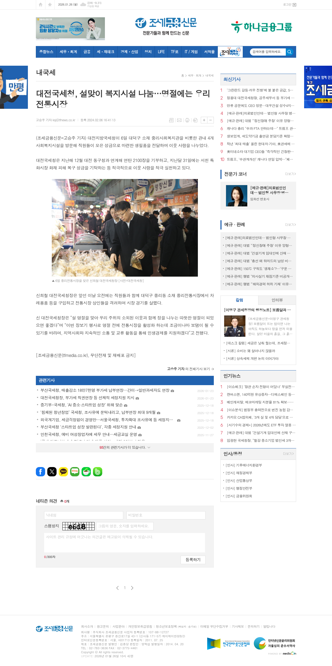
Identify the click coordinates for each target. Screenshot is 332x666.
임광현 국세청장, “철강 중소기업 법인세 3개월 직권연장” (261, 440)
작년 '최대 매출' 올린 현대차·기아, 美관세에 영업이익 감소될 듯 (261, 144)
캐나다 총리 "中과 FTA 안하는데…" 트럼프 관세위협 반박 (261, 128)
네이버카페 (86, 471)
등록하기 (193, 559)
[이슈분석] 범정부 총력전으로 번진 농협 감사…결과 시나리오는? (261, 410)
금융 (86, 51)
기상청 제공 (93, 6)
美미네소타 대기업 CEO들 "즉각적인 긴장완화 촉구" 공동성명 (261, 151)
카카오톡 (63, 471)
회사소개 (87, 626)
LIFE (161, 51)
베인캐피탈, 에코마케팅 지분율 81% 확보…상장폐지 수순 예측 (261, 402)
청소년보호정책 (176, 626)
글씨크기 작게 (210, 120)
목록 (171, 120)
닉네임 (51, 515)
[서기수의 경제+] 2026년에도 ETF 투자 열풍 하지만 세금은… (261, 425)
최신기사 (231, 79)
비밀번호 (135, 515)
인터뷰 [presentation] (277, 300)
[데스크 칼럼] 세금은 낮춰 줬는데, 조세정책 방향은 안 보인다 (259, 343)
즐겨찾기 (49, 4)
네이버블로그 (74, 471)
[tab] (239, 300)
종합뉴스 (46, 51)
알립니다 (269, 626)
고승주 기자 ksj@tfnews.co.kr (55, 120)
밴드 (97, 471)
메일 (179, 120)
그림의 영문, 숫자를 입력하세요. (123, 526)
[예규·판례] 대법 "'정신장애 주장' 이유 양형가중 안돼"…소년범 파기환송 (261, 121)
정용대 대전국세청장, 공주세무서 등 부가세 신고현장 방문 (261, 98)
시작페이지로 (40, 4)
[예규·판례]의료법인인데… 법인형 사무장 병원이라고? (261, 113)
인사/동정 (232, 454)
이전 (117, 588)
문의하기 (253, 626)
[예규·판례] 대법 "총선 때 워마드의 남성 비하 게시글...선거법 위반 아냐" (259, 260)
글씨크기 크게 (204, 120)
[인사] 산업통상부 (238, 480)
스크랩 (195, 120)
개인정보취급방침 (140, 626)
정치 (147, 51)
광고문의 (103, 626)
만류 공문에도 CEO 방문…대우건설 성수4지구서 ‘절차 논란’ (261, 105)
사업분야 (118, 626)
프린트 (187, 120)
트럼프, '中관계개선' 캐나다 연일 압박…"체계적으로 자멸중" (261, 159)
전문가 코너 (235, 174)
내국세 (209, 75)
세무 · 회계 (194, 75)
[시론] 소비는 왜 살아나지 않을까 (250, 350)
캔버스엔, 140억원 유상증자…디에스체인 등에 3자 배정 (261, 394)
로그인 (287, 4)
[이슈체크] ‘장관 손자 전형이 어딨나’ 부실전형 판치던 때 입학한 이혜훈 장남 (261, 387)
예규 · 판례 (234, 224)
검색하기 (289, 52)
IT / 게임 (191, 51)
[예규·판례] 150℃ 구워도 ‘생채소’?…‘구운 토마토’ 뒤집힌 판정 (259, 268)
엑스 (52, 471)
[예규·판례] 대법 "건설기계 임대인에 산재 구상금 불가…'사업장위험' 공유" (259, 253)
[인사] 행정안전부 (238, 488)
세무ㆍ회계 (68, 51)
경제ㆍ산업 (129, 51)
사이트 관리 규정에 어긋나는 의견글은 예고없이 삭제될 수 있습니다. (99, 537)
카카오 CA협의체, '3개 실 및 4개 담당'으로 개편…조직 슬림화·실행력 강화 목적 (261, 417)
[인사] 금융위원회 (238, 495)
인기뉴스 (231, 376)
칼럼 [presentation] (239, 300)
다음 (132, 588)
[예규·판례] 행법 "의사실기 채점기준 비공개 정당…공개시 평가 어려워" (259, 276)
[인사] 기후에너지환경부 (243, 465)
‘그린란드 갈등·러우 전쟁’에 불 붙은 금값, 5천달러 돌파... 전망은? (261, 90)
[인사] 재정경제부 (238, 472)
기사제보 (238, 626)
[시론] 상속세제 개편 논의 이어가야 (252, 358)
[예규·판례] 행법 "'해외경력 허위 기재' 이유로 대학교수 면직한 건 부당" (259, 283)
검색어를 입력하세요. (267, 51)
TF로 (174, 51)
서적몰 (209, 51)
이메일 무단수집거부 (214, 626)
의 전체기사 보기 (188, 368)
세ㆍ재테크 (105, 51)
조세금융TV (230, 52)
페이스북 (40, 471)
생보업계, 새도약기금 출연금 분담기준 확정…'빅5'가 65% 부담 (261, 136)
